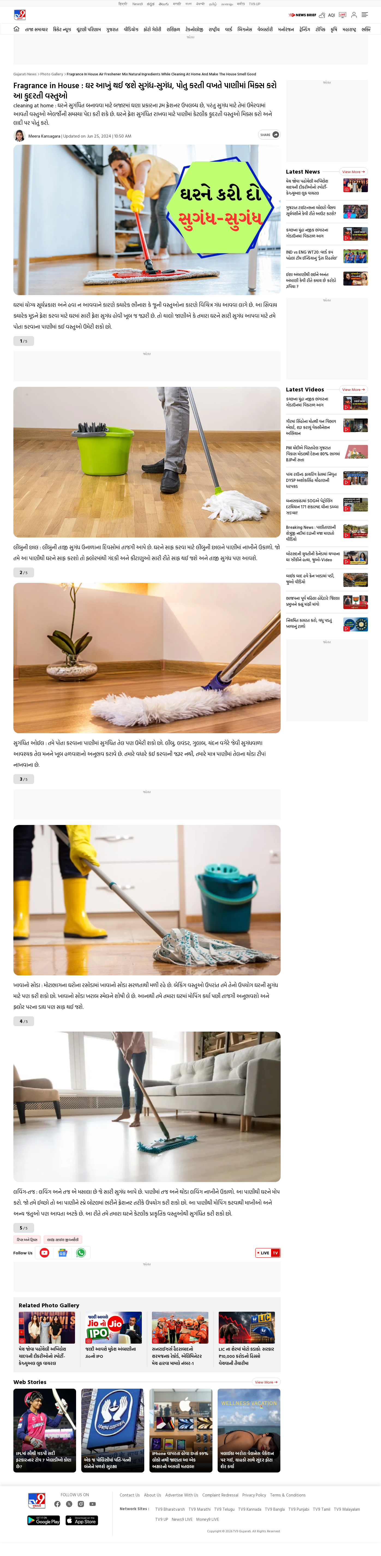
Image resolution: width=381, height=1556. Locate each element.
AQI (331, 15)
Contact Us (130, 1495)
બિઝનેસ (245, 29)
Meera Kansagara (44, 136)
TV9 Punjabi (298, 1509)
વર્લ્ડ (228, 29)
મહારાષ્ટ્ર (349, 29)
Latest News (303, 171)
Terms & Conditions (288, 1495)
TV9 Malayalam (347, 1509)
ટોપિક (320, 29)
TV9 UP (161, 1519)
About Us (152, 1495)
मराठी (177, 3)
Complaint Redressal (220, 1495)
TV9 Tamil (321, 1509)
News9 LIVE (182, 1519)
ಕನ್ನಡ (150, 3)
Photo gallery (51, 74)
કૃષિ (334, 29)
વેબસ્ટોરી (265, 29)
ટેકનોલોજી (194, 29)
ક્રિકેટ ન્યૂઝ (62, 29)
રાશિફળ (173, 29)
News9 (138, 3)
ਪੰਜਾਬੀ (200, 3)
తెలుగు (164, 3)
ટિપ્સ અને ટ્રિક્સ (27, 1239)
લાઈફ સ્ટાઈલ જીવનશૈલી (63, 1239)
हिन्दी (123, 3)
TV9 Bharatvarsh (170, 1509)
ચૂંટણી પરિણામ (88, 29)
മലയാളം (227, 3)
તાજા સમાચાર (36, 29)
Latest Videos (305, 389)
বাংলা (188, 3)
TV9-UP (254, 3)
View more (266, 1382)
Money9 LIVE (207, 1519)
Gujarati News (25, 74)
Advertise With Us (181, 1495)
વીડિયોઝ (131, 29)
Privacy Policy (254, 1495)
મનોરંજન (286, 29)
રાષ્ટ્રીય (214, 29)
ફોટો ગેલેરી (152, 29)
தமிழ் (213, 3)
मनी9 (241, 3)
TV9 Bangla (275, 1509)
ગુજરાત (112, 29)
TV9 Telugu (224, 1509)
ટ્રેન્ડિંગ (304, 29)
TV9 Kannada (249, 1509)
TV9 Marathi (199, 1509)
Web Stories (29, 1381)
